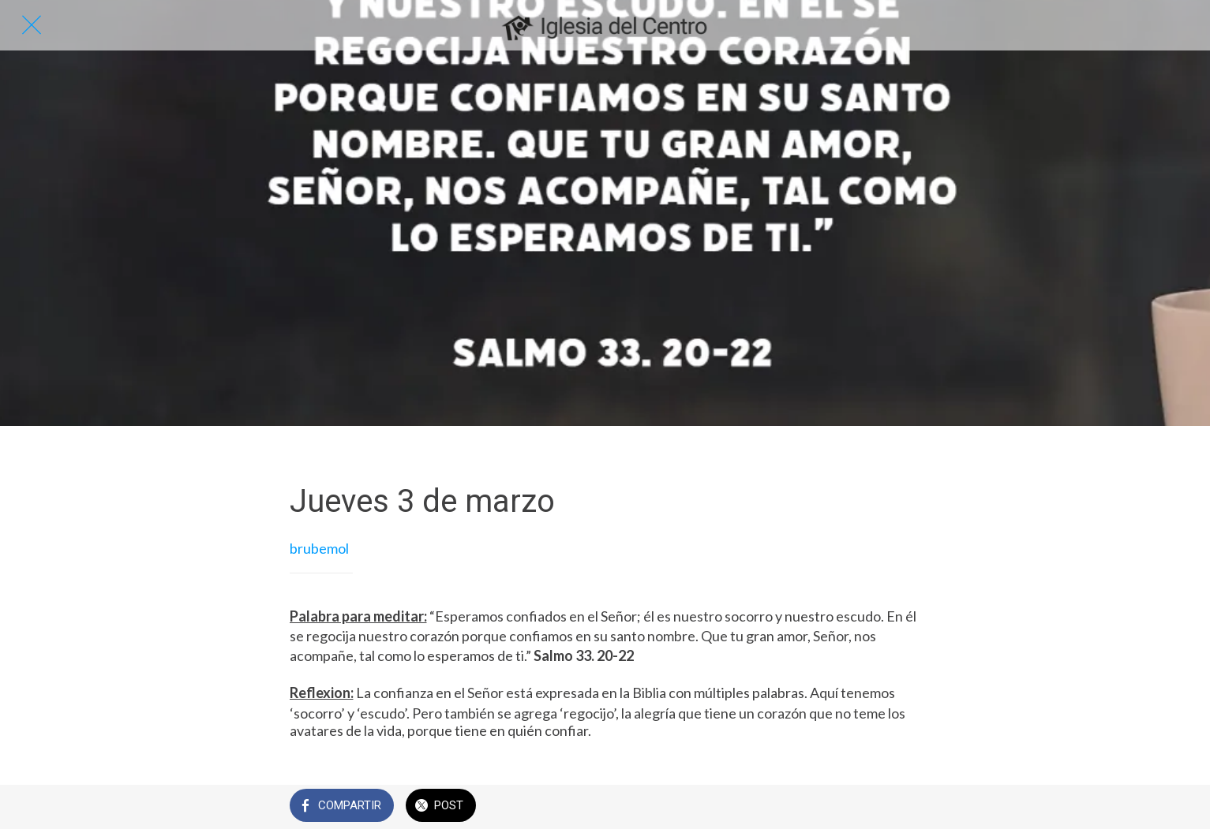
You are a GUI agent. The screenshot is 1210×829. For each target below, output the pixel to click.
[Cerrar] (31, 25)
